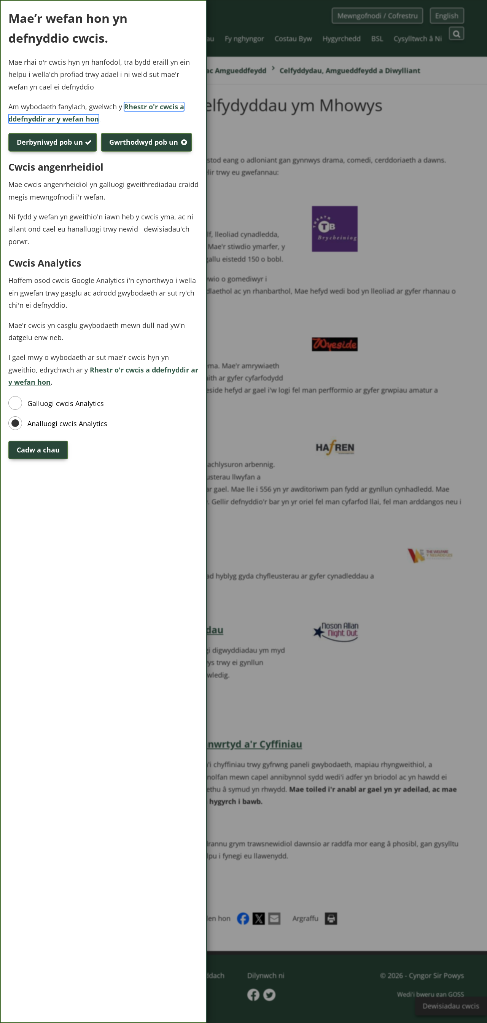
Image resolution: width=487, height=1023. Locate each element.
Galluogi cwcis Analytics (65, 403)
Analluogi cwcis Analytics (67, 423)
